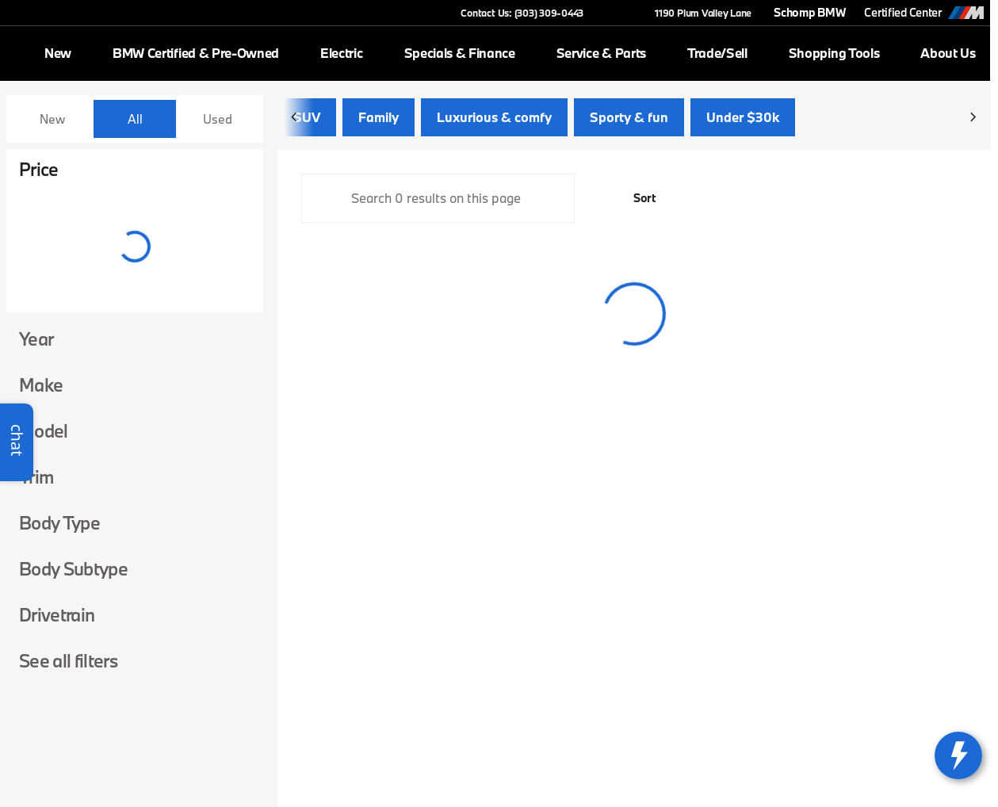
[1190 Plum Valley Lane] (696, 12)
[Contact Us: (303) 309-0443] (522, 12)
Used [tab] (217, 119)
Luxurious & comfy (494, 118)
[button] (618, 12)
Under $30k (742, 118)
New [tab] (52, 119)
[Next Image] (972, 118)
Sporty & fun (629, 118)
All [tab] (135, 119)
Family (378, 118)
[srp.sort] (635, 199)
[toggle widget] (958, 755)
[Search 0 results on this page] (438, 199)
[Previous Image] (294, 118)
